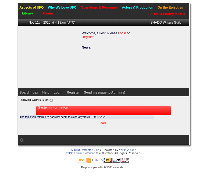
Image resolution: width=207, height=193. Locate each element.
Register (88, 37)
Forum (48, 13)
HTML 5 (97, 160)
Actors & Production (137, 7)
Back (103, 122)
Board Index (28, 92)
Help (45, 92)
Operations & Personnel (99, 7)
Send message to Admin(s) (104, 92)
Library (27, 13)
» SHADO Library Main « (166, 14)
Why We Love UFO (62, 7)
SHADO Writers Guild (166, 22)
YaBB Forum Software (80, 153)
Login (122, 33)
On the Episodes (170, 7)
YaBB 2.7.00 (127, 149)
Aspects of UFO (31, 7)
